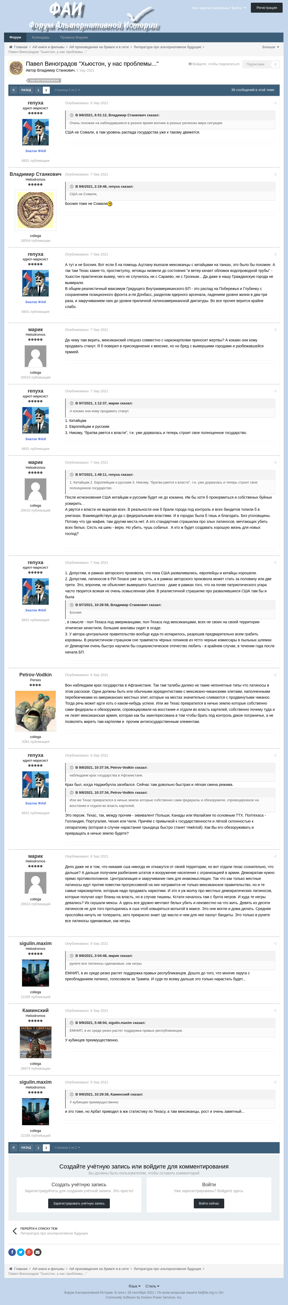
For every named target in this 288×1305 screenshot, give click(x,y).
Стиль (153, 1286)
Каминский (121, 1094)
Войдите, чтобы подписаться (215, 64)
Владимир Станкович (128, 115)
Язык (135, 1286)
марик (115, 403)
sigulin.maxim (121, 1023)
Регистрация (267, 8)
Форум (15, 37)
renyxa (115, 186)
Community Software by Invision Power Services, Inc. (144, 1297)
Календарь (41, 37)
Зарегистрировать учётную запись (79, 1203)
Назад (26, 90)
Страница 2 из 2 (67, 90)
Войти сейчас (209, 1203)
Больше (270, 47)
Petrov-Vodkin (123, 767)
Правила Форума (74, 37)
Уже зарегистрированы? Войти (219, 8)
